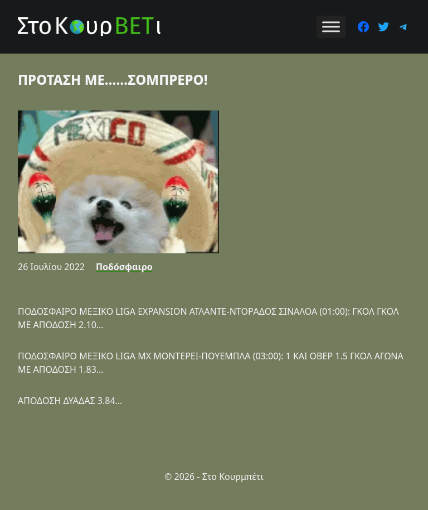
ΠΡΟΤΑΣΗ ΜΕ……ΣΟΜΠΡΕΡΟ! (113, 79)
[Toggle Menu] (331, 26)
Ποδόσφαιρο (124, 267)
